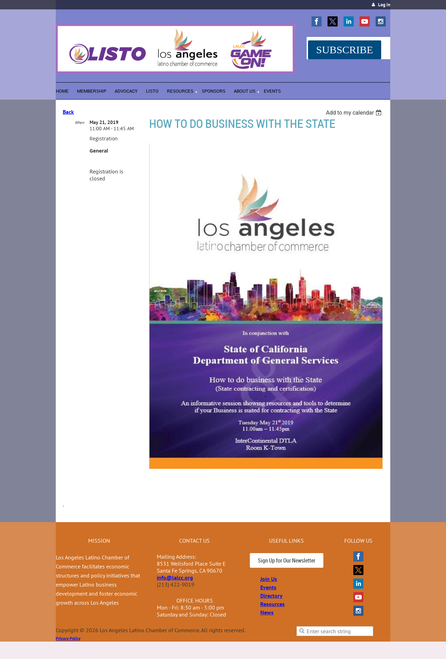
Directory (271, 595)
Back (68, 111)
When (79, 122)
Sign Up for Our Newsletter (286, 560)
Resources (272, 603)
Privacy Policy (68, 638)
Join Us (268, 578)
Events (268, 587)
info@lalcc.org (175, 577)
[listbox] (354, 112)
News (267, 612)
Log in (384, 5)
